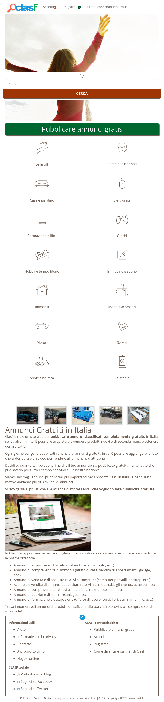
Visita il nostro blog (34, 674)
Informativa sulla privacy (36, 636)
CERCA (82, 93)
